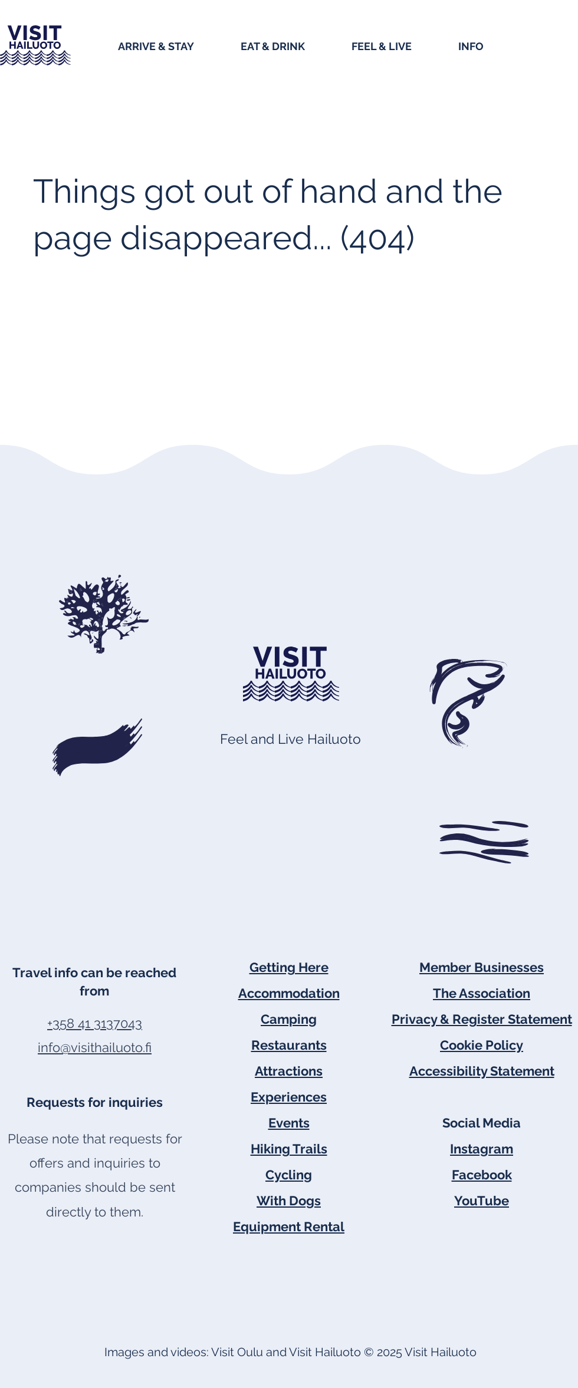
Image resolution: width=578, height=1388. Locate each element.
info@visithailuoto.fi (95, 1047)
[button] (173, 45)
